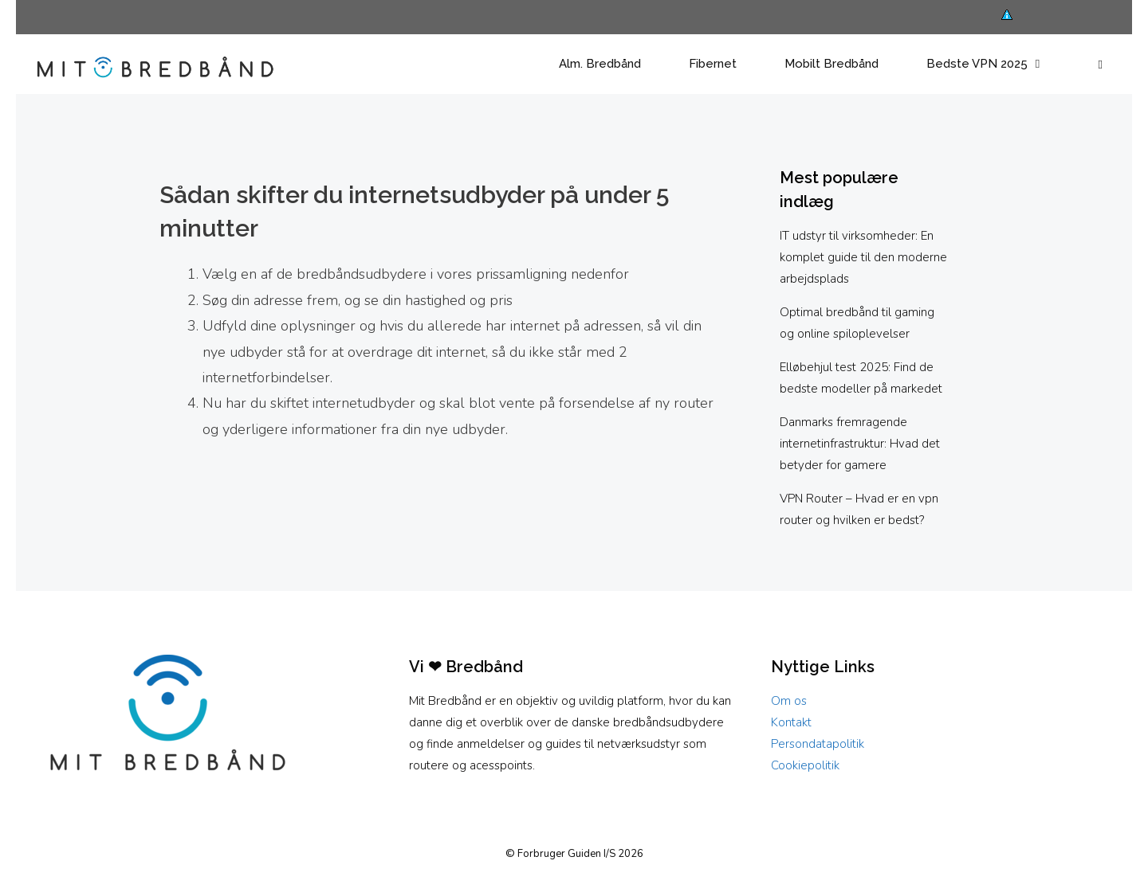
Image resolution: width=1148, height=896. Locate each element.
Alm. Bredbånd (600, 64)
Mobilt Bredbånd (831, 64)
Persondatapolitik (817, 744)
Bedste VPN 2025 (997, 64)
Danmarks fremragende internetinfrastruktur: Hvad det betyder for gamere (860, 443)
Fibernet (713, 64)
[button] (1100, 64)
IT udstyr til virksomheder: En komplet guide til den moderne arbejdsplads (863, 257)
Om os (789, 701)
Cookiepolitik (805, 765)
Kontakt (791, 722)
